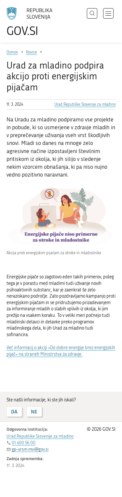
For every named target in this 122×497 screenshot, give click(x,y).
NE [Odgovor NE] (34, 411)
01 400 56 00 (23, 442)
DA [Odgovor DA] (14, 411)
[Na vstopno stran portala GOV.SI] (33, 22)
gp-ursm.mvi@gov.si (30, 449)
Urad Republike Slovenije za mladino (84, 104)
